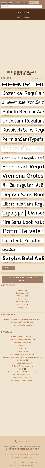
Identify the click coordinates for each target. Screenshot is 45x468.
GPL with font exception (21, 375)
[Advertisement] (22, 47)
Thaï (34, 319)
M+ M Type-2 (6, 189)
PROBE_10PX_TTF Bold (10, 88)
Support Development (27, 465)
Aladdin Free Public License (21, 381)
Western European (27, 322)
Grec (30, 319)
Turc (38, 319)
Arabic (6, 319)
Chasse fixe (20, 302)
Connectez (22, 3)
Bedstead (5, 171)
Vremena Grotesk (9, 180)
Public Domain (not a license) (21, 354)
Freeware (21, 345)
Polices (16, 18)
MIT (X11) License (21, 342)
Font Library (24, 442)
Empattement (20, 293)
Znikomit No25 (7, 152)
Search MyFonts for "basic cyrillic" (22, 279)
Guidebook (27, 18)
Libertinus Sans (8, 207)
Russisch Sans (7, 134)
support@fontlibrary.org (22, 449)
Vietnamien (15, 322)
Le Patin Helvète (8, 235)
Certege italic (8, 106)
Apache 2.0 (21, 351)
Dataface (5, 253)
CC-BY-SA (21, 360)
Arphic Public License (21, 363)
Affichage (20, 296)
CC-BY (20, 348)
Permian (5, 143)
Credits (35, 455)
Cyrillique (13, 319)
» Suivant (8, 268)
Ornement (21, 305)
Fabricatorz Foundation (27, 462)
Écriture (21, 299)
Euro (19, 319)
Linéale (20, 290)
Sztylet (5, 262)
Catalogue (10, 455)
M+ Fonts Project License (21, 366)
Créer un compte (8, 3)
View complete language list (22, 325)
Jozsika (5, 97)
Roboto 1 (5, 116)
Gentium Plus (7, 161)
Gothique (21, 308)
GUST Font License (21, 378)
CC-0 (21, 369)
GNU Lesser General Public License (21, 372)
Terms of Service (23, 457)
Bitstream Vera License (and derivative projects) (21, 357)
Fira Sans (5, 226)
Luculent (5, 244)
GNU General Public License (20, 339)
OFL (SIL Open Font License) (20, 336)
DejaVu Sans (7, 198)
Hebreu (25, 319)
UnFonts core (7, 125)
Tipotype (5, 217)
